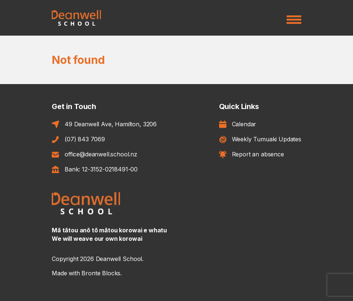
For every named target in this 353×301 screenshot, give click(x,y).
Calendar (237, 124)
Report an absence (251, 154)
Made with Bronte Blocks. (87, 273)
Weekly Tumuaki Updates (260, 139)
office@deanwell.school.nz (94, 154)
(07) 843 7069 (78, 139)
